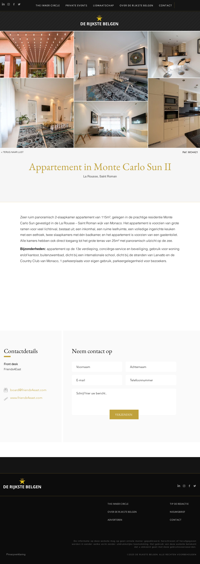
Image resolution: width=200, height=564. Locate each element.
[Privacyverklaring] (20, 554)
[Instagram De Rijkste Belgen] (8, 4)
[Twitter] (19, 4)
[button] (17, 152)
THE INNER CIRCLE (118, 504)
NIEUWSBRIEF (177, 512)
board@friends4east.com (28, 390)
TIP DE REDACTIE (179, 504)
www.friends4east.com (26, 398)
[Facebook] (14, 4)
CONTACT (175, 520)
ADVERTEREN (115, 520)
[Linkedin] (3, 4)
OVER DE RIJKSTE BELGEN (122, 512)
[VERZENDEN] (124, 414)
